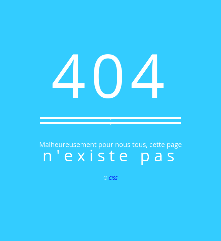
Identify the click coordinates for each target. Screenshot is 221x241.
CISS (113, 178)
